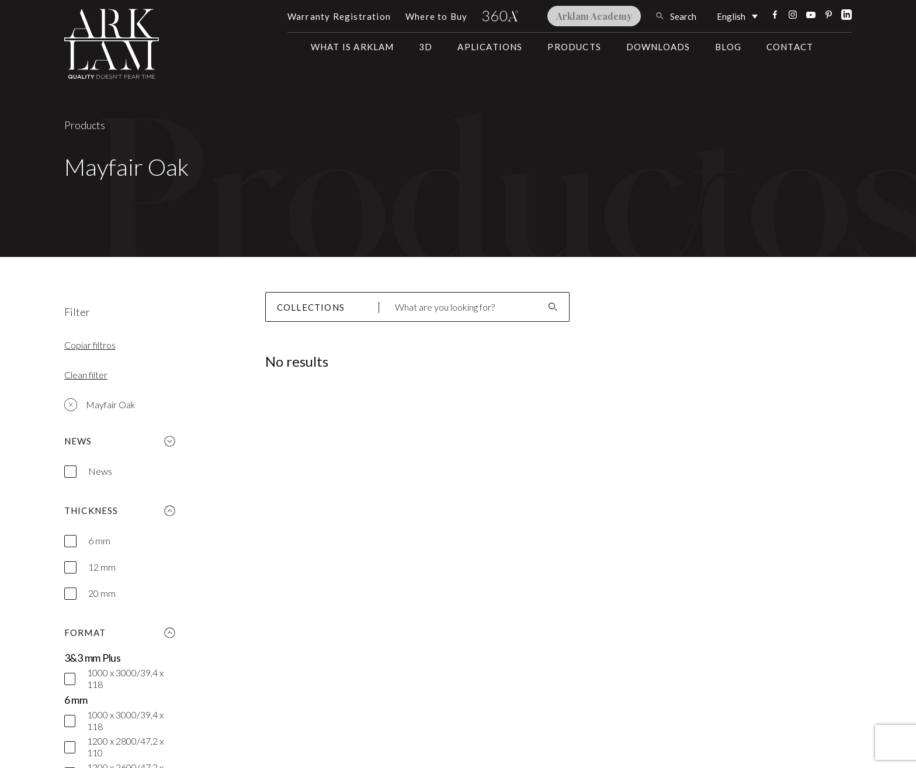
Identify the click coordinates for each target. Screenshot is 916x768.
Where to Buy (436, 16)
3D (425, 46)
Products (574, 46)
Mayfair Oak (100, 404)
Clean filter (85, 374)
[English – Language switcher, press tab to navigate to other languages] (737, 16)
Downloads (658, 46)
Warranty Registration (339, 16)
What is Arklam (352, 46)
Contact (789, 46)
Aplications (489, 46)
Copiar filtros (90, 344)
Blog (728, 46)
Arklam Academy (594, 16)
